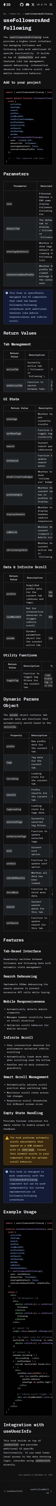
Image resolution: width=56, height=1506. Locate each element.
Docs (5, 14)
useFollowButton (41, 1491)
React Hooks (16, 14)
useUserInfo (13, 1491)
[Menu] (51, 4)
